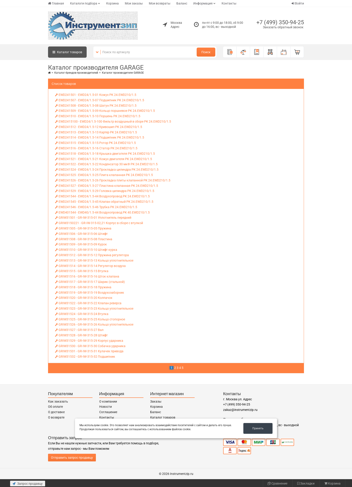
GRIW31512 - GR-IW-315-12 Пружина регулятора (92, 255)
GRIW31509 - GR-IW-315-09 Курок (81, 244)
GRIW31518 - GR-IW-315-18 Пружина (83, 287)
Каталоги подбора (83, 3)
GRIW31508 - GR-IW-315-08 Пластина (83, 239)
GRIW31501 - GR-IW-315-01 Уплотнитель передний (93, 217)
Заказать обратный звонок (283, 27)
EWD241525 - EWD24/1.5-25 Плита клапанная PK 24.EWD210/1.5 (104, 175)
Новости (105, 406)
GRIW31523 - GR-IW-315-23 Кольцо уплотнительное (94, 308)
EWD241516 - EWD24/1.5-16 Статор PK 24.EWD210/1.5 (96, 148)
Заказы (155, 401)
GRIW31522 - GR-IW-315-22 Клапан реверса (88, 303)
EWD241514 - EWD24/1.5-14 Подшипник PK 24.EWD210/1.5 (99, 137)
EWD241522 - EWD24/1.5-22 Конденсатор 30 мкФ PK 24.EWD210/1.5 (106, 164)
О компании (108, 401)
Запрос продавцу (28, 483)
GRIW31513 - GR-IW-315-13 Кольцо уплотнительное (94, 260)
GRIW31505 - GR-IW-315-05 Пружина (83, 228)
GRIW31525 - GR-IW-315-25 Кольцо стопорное (90, 319)
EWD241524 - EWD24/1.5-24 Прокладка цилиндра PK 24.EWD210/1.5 (106, 169)
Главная (56, 3)
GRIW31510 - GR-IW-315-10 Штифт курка (86, 249)
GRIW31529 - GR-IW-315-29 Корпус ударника (89, 340)
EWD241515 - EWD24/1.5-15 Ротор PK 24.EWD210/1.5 (95, 143)
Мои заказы (134, 3)
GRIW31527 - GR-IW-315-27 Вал (79, 330)
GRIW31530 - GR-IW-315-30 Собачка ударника (90, 346)
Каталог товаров (162, 417)
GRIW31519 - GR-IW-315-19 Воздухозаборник (89, 292)
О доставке (56, 412)
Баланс (181, 3)
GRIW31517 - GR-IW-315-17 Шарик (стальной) (90, 282)
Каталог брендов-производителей (76, 72)
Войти (298, 3)
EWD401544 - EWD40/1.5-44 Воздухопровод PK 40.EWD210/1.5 (102, 212)
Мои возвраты (159, 3)
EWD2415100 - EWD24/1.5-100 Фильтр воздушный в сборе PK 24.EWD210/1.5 (113, 121)
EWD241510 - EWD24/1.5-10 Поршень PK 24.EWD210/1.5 (97, 116)
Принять (258, 428)
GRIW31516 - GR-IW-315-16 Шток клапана (87, 276)
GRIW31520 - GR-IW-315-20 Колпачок (83, 298)
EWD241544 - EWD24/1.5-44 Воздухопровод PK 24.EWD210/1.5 (102, 196)
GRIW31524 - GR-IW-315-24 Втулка (81, 314)
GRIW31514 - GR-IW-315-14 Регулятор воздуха (90, 266)
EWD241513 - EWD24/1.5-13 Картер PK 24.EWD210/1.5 (96, 132)
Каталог (67, 52)
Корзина (112, 3)
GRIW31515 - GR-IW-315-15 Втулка (81, 271)
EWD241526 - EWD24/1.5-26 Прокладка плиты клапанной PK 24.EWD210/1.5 (112, 180)
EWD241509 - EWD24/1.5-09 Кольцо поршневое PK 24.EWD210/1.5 (105, 110)
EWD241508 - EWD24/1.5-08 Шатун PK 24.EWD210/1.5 (95, 105)
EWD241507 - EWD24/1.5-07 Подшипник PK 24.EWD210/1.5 (99, 100)
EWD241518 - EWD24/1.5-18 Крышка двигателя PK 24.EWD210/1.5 (105, 153)
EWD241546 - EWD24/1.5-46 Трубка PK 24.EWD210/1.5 (96, 207)
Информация (203, 3)
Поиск (206, 52)
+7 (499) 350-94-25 (280, 22)
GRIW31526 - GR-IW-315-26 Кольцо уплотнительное (94, 324)
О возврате (56, 417)
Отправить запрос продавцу (72, 457)
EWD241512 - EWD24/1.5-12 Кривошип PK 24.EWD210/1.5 (98, 127)
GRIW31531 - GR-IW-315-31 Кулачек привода (89, 351)
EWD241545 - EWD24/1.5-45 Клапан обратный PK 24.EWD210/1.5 (104, 201)
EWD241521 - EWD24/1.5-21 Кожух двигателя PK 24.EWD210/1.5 (103, 159)
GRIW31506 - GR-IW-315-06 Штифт (81, 234)
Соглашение (108, 412)
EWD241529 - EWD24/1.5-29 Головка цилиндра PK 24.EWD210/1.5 (104, 191)
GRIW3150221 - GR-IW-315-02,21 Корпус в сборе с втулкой (99, 223)
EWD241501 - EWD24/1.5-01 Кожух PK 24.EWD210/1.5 (95, 95)
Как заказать (58, 401)
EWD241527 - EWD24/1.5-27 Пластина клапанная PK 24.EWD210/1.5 (106, 185)
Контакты (229, 3)
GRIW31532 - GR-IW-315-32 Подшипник (85, 356)
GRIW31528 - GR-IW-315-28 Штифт (81, 335)
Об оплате (55, 406)
